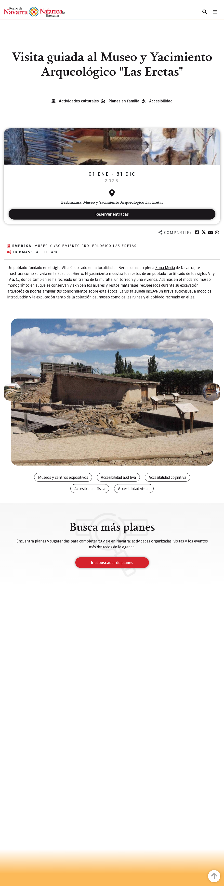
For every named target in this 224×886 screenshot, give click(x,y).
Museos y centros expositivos (63, 477)
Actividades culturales (79, 100)
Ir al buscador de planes (112, 562)
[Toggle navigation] (214, 11)
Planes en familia (124, 100)
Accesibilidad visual (134, 488)
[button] (12, 392)
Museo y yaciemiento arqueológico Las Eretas (85, 245)
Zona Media (165, 267)
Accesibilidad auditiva (118, 477)
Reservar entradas (112, 214)
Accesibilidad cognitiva (167, 477)
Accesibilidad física (89, 488)
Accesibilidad (160, 100)
